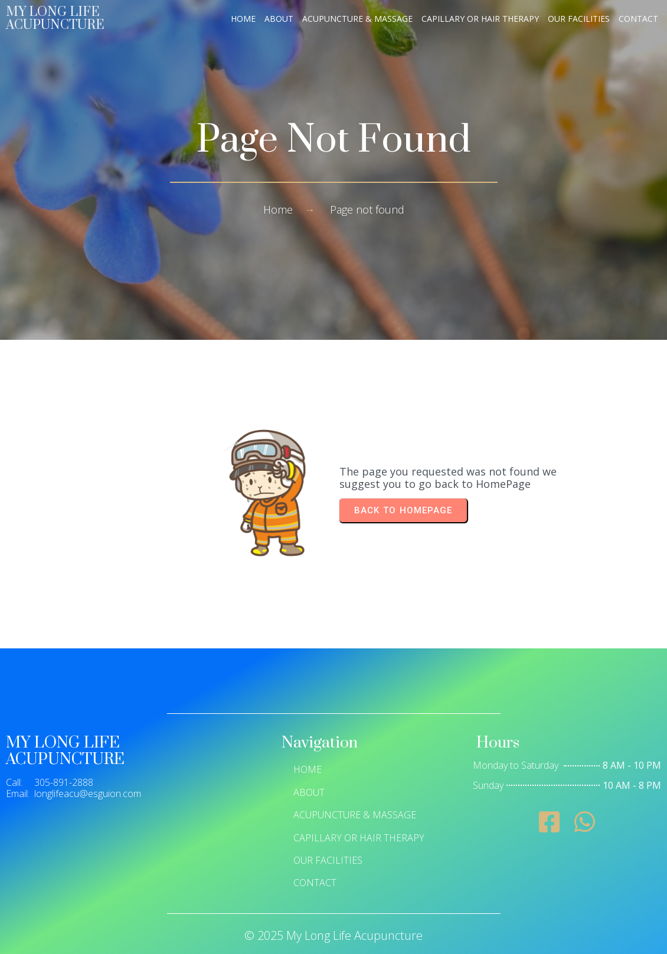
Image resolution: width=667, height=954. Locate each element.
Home (278, 209)
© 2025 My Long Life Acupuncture (333, 935)
